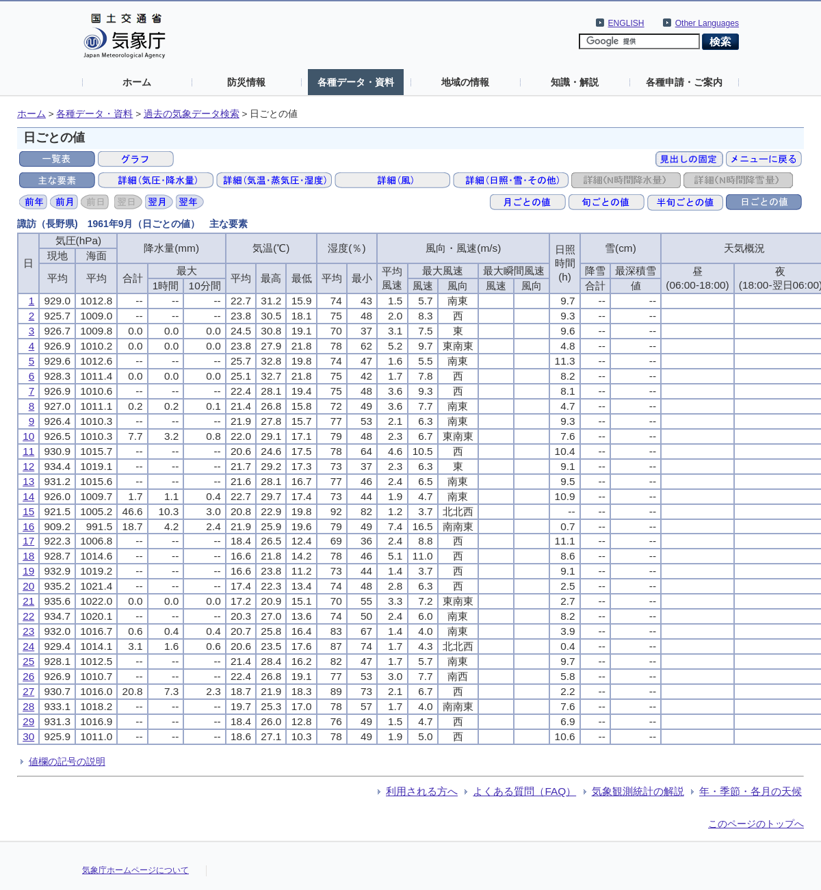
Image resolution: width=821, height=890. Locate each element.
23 (28, 631)
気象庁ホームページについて (135, 870)
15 (28, 511)
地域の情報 (465, 82)
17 (28, 541)
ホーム (136, 82)
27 (28, 691)
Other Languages (707, 23)
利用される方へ (422, 791)
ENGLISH (626, 23)
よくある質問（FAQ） (524, 791)
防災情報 (246, 82)
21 (28, 601)
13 (28, 481)
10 (28, 436)
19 (28, 571)
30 (28, 736)
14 (28, 496)
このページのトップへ (756, 823)
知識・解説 (575, 82)
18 (28, 556)
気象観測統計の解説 (638, 791)
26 (28, 676)
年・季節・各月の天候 (750, 791)
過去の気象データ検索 (191, 114)
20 (28, 586)
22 (28, 616)
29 (28, 721)
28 (28, 706)
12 (28, 466)
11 (28, 451)
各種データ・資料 (355, 82)
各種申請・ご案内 (684, 82)
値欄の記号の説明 (67, 761)
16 (28, 526)
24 (28, 646)
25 (28, 661)
